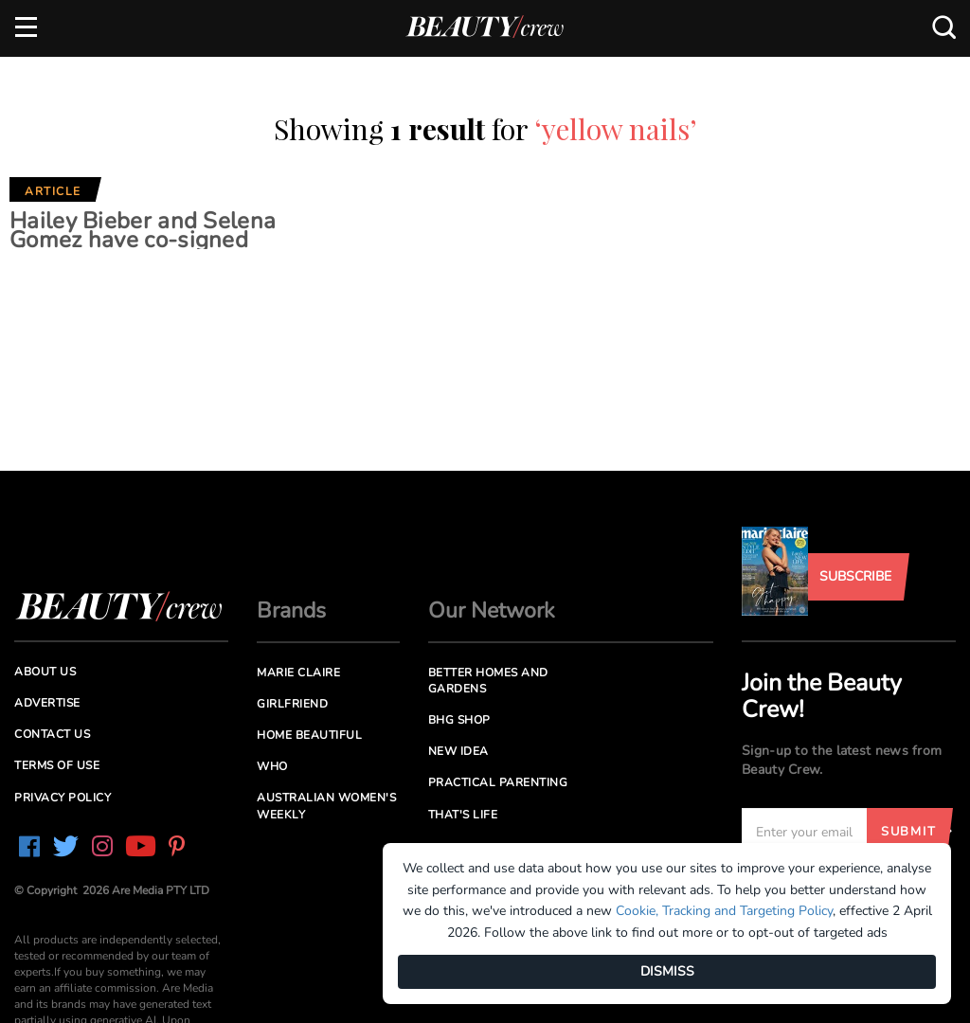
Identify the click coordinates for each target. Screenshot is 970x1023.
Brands (291, 610)
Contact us (52, 734)
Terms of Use (56, 765)
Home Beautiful (309, 735)
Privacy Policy (62, 797)
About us (45, 671)
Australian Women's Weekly (326, 805)
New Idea (458, 751)
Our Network (491, 610)
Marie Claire (298, 672)
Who (272, 766)
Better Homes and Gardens (488, 680)
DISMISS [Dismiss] (667, 971)
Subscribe (855, 576)
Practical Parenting (498, 782)
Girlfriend (292, 703)
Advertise (47, 702)
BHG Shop (459, 719)
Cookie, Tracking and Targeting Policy (724, 911)
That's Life (463, 814)
